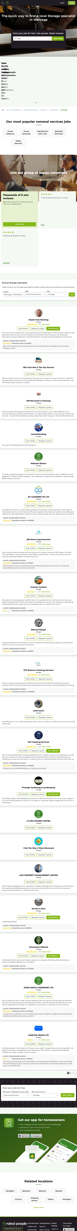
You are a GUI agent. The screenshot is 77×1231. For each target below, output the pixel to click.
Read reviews (46, 292)
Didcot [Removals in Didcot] (50, 1167)
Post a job (19, 192)
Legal (53, 1209)
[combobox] (13, 262)
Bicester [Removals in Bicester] (58, 1158)
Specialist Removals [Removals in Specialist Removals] (59, 100)
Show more (38, 1175)
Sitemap (42, 1223)
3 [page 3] (73, 1040)
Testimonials (32, 1197)
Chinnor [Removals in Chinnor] (18, 1167)
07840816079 (53, 296)
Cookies (32, 1223)
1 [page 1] (68, 1040)
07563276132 (53, 885)
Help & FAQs (32, 1204)
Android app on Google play (36, 1103)
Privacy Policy (21, 1223)
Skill (48, 259)
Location (5, 259)
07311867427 (53, 718)
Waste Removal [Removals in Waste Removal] (18, 109)
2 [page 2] (70, 1040)
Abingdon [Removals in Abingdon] (10, 1158)
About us (55, 1196)
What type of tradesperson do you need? (16, 1059)
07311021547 (53, 762)
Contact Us (53, 1223)
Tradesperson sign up (12, 1196)
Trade (26, 259)
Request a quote (37, 296)
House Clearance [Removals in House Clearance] (10, 100)
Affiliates (55, 1206)
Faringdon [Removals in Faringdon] (67, 1167)
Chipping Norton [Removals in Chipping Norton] (34, 1167)
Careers (54, 1203)
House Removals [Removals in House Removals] (26, 100)
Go (72, 262)
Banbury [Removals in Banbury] (42, 1158)
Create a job (32, 1194)
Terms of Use (7, 1223)
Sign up (42, 1194)
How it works (32, 1200)
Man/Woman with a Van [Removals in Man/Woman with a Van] (42, 100)
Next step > (68, 1063)
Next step (58, 38)
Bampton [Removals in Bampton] (26, 1158)
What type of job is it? (39, 1059)
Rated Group (56, 1200)
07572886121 (53, 923)
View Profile (23, 296)
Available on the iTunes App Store (24, 1103)
